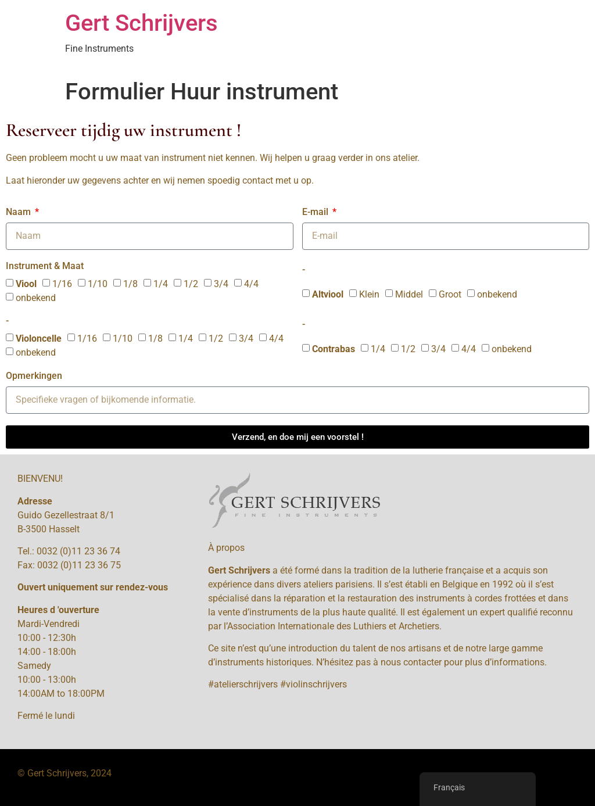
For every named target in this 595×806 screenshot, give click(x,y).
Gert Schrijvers (141, 23)
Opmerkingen (34, 376)
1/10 (97, 283)
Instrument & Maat (45, 266)
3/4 (221, 283)
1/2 (191, 283)
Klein (369, 294)
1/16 (62, 283)
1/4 (160, 283)
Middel (409, 294)
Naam (19, 212)
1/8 (130, 283)
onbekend (36, 297)
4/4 (251, 283)
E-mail (316, 212)
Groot (450, 294)
